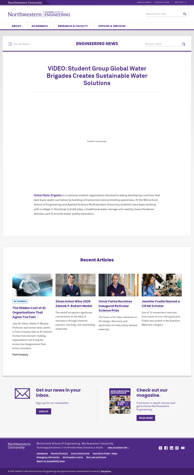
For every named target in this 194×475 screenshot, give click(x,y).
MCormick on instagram (177, 448)
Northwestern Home (73, 457)
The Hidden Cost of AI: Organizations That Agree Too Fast (29, 312)
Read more (146, 418)
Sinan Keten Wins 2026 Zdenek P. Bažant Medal (73, 303)
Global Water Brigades (48, 195)
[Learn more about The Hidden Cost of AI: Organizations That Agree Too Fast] (32, 285)
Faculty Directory (59, 454)
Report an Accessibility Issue (51, 461)
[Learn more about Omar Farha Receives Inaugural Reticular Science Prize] (119, 285)
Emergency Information (48, 457)
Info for (180, 2)
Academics (41, 26)
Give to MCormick (80, 454)
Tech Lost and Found (96, 457)
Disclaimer (106, 471)
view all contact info (117, 448)
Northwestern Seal (22, 450)
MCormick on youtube (183, 448)
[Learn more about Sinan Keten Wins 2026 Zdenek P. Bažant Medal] (75, 285)
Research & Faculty (74, 26)
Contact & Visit (162, 2)
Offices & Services (113, 26)
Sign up (43, 411)
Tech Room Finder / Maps (105, 454)
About (18, 26)
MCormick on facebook (165, 448)
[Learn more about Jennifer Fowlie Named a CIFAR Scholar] (162, 285)
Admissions (42, 454)
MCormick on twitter (160, 448)
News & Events (144, 2)
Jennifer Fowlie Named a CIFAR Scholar (161, 303)
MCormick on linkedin (171, 448)
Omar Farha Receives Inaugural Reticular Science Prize (115, 306)
